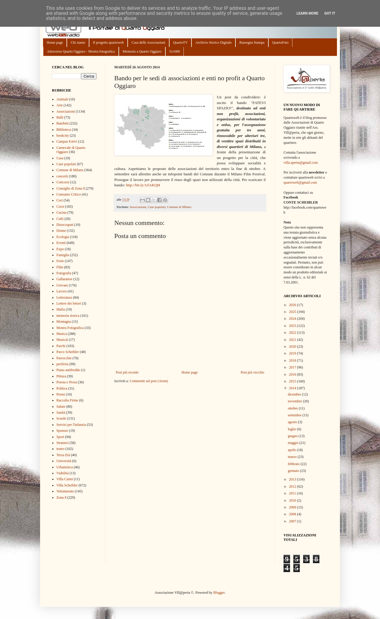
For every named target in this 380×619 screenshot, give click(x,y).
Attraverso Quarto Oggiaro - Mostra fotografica (81, 51)
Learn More (308, 13)
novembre (295, 401)
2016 (293, 374)
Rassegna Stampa (251, 42)
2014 (293, 388)
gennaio (294, 471)
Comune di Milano (179, 207)
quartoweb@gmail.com (300, 182)
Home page (55, 42)
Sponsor (62, 431)
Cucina (61, 212)
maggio (293, 443)
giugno (293, 436)
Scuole (61, 418)
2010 (293, 500)
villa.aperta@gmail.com (301, 162)
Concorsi (62, 182)
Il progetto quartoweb (108, 42)
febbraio (294, 464)
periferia (62, 364)
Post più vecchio (252, 372)
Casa (59, 158)
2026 (293, 305)
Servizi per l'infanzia (71, 425)
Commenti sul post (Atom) (149, 381)
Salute (60, 406)
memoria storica (68, 316)
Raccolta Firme (67, 400)
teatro (60, 449)
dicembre (295, 394)
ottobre (293, 408)
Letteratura (64, 297)
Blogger (218, 592)
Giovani (62, 285)
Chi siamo (78, 42)
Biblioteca (63, 129)
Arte (59, 105)
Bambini (62, 123)
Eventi (61, 243)
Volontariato (65, 491)
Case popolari (157, 207)
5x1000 (174, 51)
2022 (293, 332)
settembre (295, 415)
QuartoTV (180, 42)
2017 (293, 367)
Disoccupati (64, 225)
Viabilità (62, 473)
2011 (293, 493)
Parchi (61, 346)
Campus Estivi (66, 141)
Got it (329, 13)
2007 (293, 521)
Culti (60, 219)
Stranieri (62, 443)
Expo (60, 249)
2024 (293, 318)
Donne (61, 231)
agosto (293, 422)
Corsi (60, 206)
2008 (293, 514)
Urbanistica (64, 467)
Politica (61, 388)
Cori (59, 200)
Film (59, 267)
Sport (60, 437)
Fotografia (63, 273)
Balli (59, 117)
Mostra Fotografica (70, 328)
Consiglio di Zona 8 (70, 188)
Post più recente (127, 372)
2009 (293, 507)
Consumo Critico (68, 194)
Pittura (61, 376)
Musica (61, 334)
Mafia (60, 309)
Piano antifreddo (68, 370)
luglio (292, 429)
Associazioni (137, 207)
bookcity (62, 135)
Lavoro (61, 291)
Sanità (60, 412)
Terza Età (63, 455)
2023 (293, 326)
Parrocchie (64, 358)
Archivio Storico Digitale (213, 42)
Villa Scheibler (67, 485)
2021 (293, 340)
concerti (62, 176)
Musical (62, 340)
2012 (293, 486)
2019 (293, 353)
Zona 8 (61, 497)
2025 (293, 312)
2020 (293, 346)
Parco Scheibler (67, 352)
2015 (293, 381)
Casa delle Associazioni (148, 42)
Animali (62, 99)
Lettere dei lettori (68, 303)
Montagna (63, 321)
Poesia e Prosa (66, 382)
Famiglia (62, 255)
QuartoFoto (280, 42)
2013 (293, 479)
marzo (292, 457)
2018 (293, 360)
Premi (60, 394)
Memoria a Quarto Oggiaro (142, 51)
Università (63, 461)
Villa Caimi (64, 479)
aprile (292, 450)
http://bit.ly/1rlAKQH (143, 185)
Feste (60, 261)
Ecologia (62, 237)
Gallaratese (64, 279)
